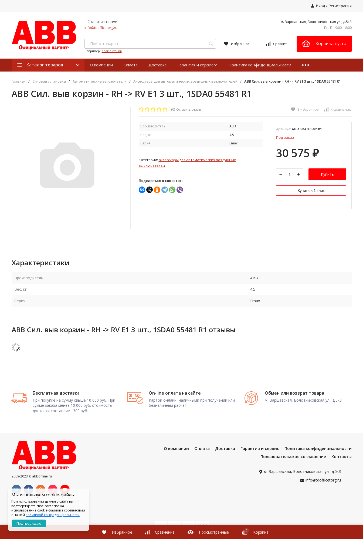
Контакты (341, 458)
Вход (320, 5)
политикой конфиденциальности (53, 515)
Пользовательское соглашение (293, 458)
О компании (101, 64)
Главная (19, 81)
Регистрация (340, 5)
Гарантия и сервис (197, 64)
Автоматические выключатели (100, 81)
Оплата (131, 64)
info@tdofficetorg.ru (100, 27)
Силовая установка (49, 81)
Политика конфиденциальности (259, 64)
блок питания (112, 51)
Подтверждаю (28, 523)
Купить (327, 174)
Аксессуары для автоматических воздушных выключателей (185, 81)
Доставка (157, 64)
